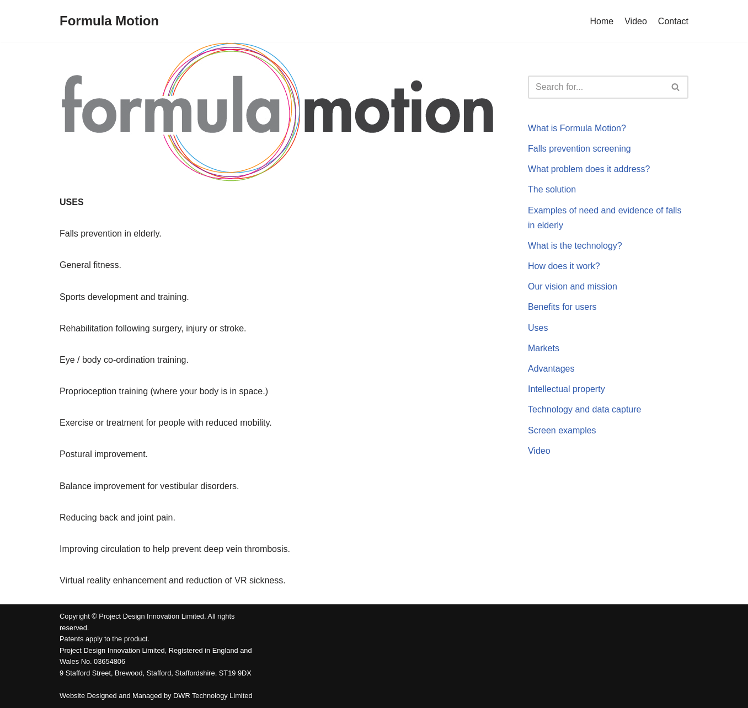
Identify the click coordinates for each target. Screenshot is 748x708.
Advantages (551, 368)
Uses (538, 327)
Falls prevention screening (579, 148)
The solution (552, 189)
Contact (673, 21)
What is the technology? (575, 245)
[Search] (596, 87)
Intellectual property (566, 389)
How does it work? (564, 266)
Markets (543, 348)
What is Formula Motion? (577, 128)
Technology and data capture (584, 409)
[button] (675, 87)
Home (602, 21)
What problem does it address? (589, 169)
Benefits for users (562, 307)
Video (635, 21)
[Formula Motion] (109, 21)
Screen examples (562, 430)
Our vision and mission (572, 286)
